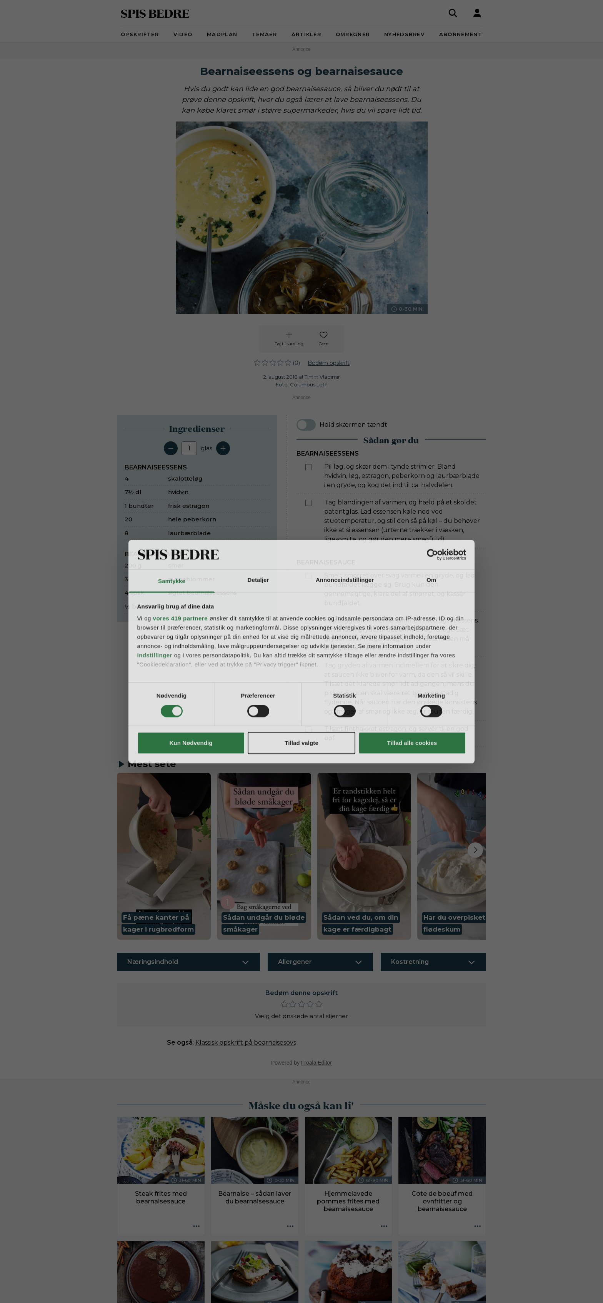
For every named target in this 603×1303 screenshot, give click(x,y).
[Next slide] (475, 850)
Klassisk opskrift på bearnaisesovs (245, 1042)
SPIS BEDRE (155, 13)
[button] (164, 856)
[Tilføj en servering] (223, 448)
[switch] (306, 425)
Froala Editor (316, 1063)
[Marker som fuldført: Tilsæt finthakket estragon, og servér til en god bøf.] (308, 729)
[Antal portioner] (189, 448)
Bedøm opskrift (329, 362)
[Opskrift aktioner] (196, 1226)
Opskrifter (140, 34)
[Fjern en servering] (171, 448)
